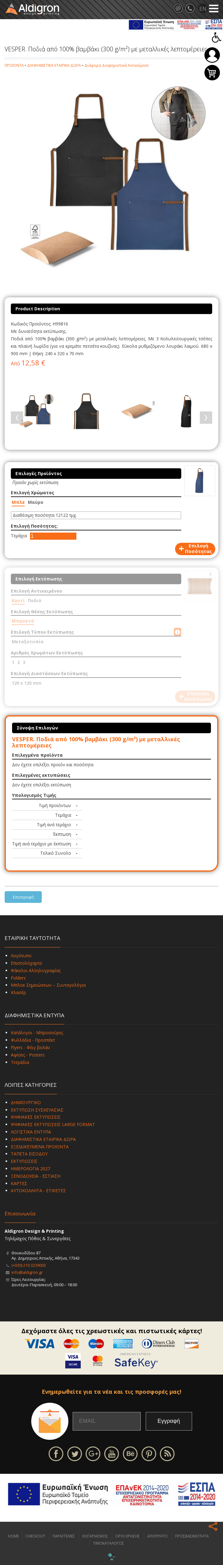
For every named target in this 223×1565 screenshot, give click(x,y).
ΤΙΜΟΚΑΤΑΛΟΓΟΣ (108, 1543)
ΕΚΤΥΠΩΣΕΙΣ (24, 1161)
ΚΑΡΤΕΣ (19, 1183)
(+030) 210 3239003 (28, 1265)
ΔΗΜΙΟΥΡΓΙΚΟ (26, 1102)
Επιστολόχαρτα (26, 963)
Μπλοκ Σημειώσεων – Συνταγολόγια (48, 985)
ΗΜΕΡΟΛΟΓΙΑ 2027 (30, 1169)
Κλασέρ (18, 992)
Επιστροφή (23, 897)
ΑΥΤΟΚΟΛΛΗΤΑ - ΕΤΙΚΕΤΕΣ (38, 1190)
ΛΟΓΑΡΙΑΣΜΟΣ (95, 1536)
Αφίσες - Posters (28, 1055)
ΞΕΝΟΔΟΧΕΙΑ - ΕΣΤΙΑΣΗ (35, 1176)
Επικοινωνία (20, 1213)
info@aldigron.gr (27, 1272)
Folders (18, 978)
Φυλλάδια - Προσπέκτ (33, 1040)
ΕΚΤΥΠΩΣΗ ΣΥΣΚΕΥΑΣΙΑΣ (37, 1110)
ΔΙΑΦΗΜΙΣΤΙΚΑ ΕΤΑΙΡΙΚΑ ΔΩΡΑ (54, 65)
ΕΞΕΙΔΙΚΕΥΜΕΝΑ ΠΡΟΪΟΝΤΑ (40, 1147)
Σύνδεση (212, 55)
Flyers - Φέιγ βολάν (30, 1047)
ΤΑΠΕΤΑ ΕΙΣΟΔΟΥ (29, 1154)
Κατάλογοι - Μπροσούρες (37, 1033)
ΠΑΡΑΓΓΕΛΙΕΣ (64, 1536)
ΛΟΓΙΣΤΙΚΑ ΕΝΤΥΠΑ (31, 1132)
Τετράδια (20, 1062)
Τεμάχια (19, 535)
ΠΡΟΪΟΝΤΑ (14, 65)
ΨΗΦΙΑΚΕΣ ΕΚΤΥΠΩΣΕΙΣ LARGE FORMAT (53, 1124)
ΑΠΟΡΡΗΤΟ (157, 1536)
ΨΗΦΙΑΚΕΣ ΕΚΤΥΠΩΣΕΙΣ (36, 1117)
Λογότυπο (21, 956)
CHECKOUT (35, 1536)
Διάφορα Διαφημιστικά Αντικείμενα (116, 65)
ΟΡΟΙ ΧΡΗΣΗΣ (127, 1536)
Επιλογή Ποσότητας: (34, 526)
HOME (13, 1536)
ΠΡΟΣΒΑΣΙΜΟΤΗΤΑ (192, 1536)
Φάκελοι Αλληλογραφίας (36, 970)
